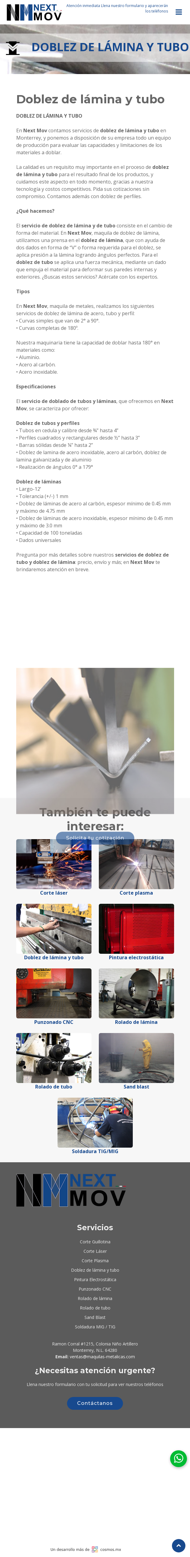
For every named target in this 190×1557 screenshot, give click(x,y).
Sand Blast (95, 1317)
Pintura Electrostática (95, 1279)
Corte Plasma (95, 1260)
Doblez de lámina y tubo (95, 1270)
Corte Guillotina (95, 1242)
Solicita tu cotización (95, 903)
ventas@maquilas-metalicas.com (102, 1356)
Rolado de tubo (95, 1308)
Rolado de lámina (95, 1298)
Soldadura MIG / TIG (95, 1327)
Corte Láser (95, 1251)
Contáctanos (95, 1403)
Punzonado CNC (95, 1289)
